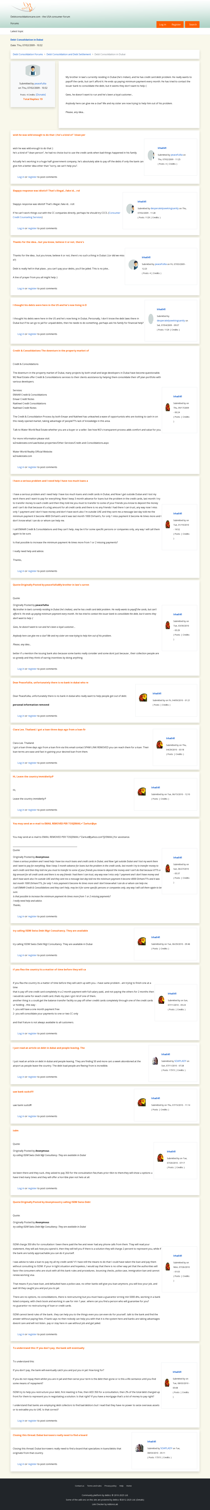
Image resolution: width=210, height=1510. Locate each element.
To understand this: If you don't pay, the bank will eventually (48, 1348)
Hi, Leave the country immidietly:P (33, 776)
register (32, 177)
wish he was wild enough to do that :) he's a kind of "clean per (49, 134)
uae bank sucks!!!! (23, 1091)
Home (129, 1485)
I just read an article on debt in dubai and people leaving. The (49, 1047)
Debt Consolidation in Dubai (26, 39)
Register (176, 24)
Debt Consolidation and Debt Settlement (69, 54)
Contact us (79, 1485)
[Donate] (41, 94)
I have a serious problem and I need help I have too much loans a (50, 480)
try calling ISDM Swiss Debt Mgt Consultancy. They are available (50, 930)
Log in (162, 24)
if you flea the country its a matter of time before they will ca (49, 969)
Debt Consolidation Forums (28, 54)
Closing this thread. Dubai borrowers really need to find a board (50, 1435)
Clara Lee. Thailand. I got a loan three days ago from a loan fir (49, 729)
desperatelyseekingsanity (165, 208)
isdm (16, 1130)
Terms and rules (94, 1485)
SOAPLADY (180, 1061)
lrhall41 (162, 148)
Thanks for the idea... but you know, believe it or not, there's (48, 242)
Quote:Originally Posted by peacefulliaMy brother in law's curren (51, 584)
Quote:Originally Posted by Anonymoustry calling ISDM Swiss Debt (52, 1202)
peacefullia (40, 83)
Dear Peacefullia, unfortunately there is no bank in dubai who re (50, 682)
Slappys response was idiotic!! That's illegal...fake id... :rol (46, 190)
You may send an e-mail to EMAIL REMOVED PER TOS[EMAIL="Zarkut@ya (55, 823)
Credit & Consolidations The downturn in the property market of (51, 350)
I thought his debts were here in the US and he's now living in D (50, 305)
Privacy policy (111, 1485)
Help (121, 1485)
